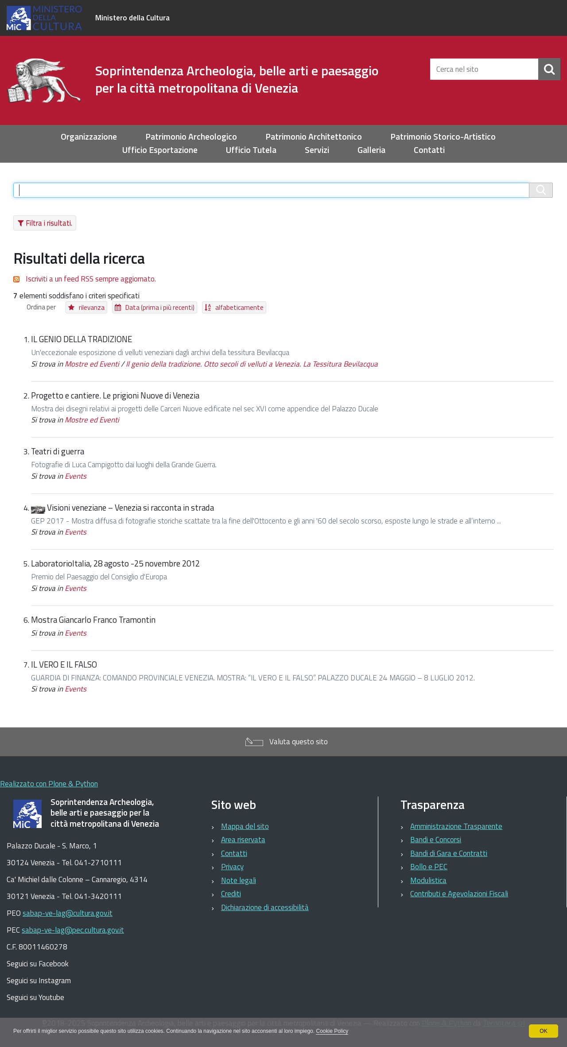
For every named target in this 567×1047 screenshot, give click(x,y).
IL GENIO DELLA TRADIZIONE (81, 339)
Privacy (232, 866)
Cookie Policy (332, 1031)
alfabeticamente (239, 307)
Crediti (231, 893)
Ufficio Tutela (251, 150)
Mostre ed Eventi (92, 364)
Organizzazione (89, 136)
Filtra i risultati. (49, 223)
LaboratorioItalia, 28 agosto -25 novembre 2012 (115, 563)
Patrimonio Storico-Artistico (443, 136)
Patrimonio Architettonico (313, 136)
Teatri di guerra (57, 451)
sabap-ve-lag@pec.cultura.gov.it (73, 930)
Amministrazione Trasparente (456, 826)
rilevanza (92, 307)
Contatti (429, 150)
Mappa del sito (245, 826)
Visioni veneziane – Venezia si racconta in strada (130, 507)
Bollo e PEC (428, 866)
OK (543, 1031)
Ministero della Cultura (132, 17)
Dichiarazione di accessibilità (265, 907)
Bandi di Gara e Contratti (448, 853)
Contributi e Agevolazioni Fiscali (459, 893)
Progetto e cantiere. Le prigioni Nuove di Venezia (115, 395)
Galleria (371, 150)
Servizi (317, 150)
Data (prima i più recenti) (159, 307)
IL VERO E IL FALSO (64, 664)
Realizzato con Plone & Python (49, 783)
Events (75, 476)
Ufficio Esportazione (160, 150)
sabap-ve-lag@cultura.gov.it (68, 913)
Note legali (238, 880)
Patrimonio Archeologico (191, 136)
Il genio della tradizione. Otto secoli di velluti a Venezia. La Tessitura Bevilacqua (252, 364)
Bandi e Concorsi (435, 839)
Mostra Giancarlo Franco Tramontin (93, 619)
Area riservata (243, 839)
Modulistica (428, 880)
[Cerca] (549, 69)
